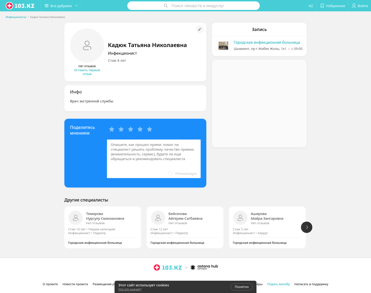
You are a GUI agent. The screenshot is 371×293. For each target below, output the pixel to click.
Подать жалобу (278, 284)
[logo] (20, 5)
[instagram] (157, 278)
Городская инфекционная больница (267, 42)
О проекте (50, 284)
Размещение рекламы (109, 284)
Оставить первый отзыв (87, 72)
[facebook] (163, 278)
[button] (61, 5)
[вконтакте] (170, 278)
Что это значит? (129, 289)
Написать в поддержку (311, 284)
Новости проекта (75, 284)
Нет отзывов (95, 223)
